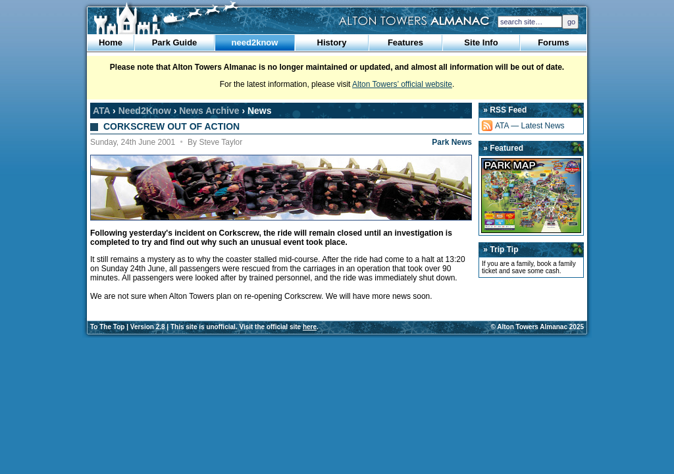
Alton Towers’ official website (402, 84)
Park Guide (174, 42)
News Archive (209, 110)
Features (405, 42)
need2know (255, 42)
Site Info (481, 42)
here (310, 326)
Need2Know (144, 110)
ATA (101, 110)
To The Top (107, 326)
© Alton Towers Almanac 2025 (537, 326)
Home (110, 42)
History (332, 42)
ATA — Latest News (530, 125)
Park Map (531, 195)
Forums (553, 42)
